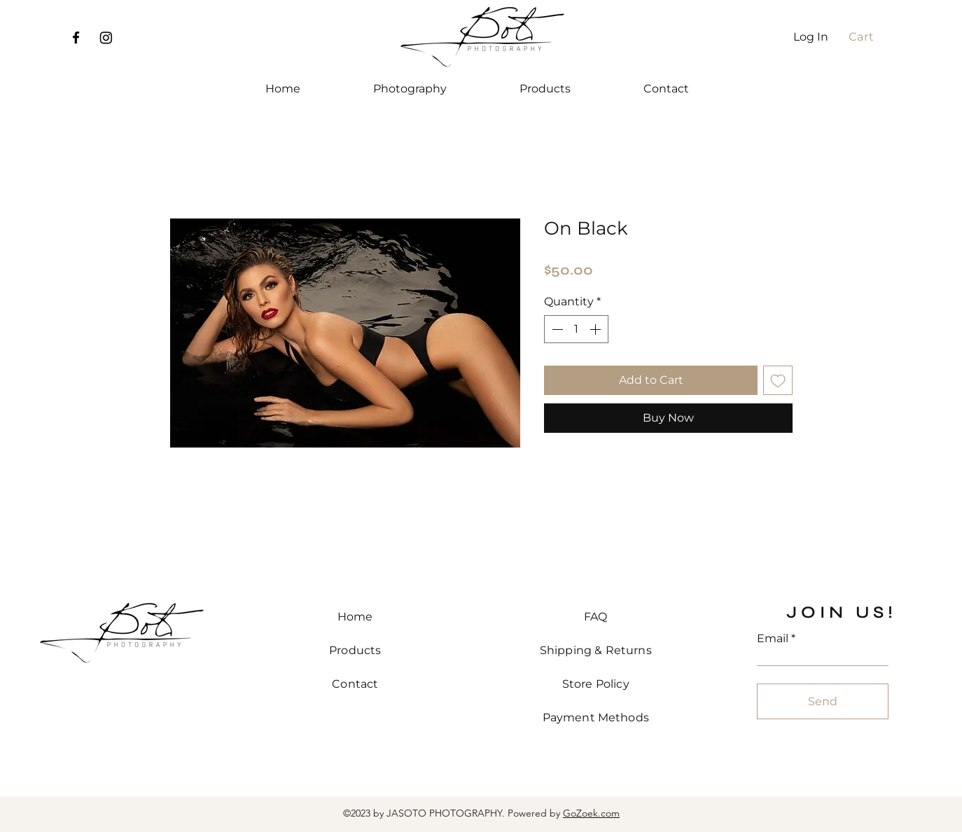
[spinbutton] (576, 329)
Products (355, 650)
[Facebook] (76, 37)
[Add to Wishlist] (778, 380)
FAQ (595, 616)
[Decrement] (556, 329)
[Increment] (596, 329)
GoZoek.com (591, 813)
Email (772, 638)
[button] (868, 36)
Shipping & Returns (596, 650)
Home (355, 616)
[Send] (822, 701)
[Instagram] (106, 37)
